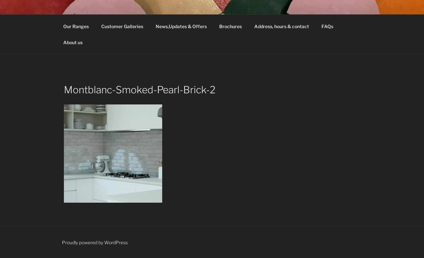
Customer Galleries (122, 26)
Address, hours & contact (281, 26)
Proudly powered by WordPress (95, 242)
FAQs (327, 26)
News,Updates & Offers (181, 26)
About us (73, 42)
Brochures (230, 26)
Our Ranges (76, 26)
